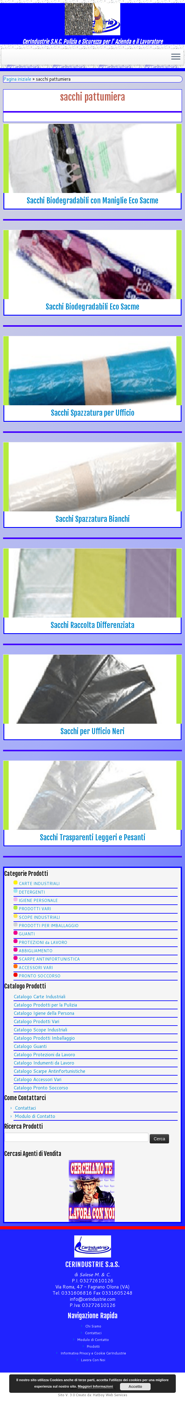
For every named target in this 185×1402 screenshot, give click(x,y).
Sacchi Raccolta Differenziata (92, 625)
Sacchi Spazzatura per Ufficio (92, 413)
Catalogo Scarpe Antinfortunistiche (49, 1071)
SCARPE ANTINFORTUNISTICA (49, 959)
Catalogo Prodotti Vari (36, 1021)
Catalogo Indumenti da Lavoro (43, 1063)
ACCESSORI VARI (36, 967)
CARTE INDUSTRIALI (39, 883)
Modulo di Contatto (35, 1116)
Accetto (135, 1387)
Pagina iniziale (17, 79)
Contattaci (25, 1108)
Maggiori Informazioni (95, 1386)
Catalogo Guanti (30, 1046)
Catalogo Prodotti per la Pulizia (45, 1005)
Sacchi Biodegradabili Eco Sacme (92, 306)
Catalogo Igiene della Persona (43, 1013)
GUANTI (27, 934)
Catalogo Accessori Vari (37, 1079)
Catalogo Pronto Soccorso (40, 1087)
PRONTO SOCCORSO (39, 976)
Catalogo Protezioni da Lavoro (44, 1054)
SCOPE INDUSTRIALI (39, 917)
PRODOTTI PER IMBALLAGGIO (49, 925)
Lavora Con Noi (93, 1360)
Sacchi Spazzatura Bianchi (93, 519)
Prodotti (93, 1346)
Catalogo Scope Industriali (40, 1029)
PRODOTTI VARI (35, 908)
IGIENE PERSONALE (38, 900)
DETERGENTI (32, 892)
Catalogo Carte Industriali (39, 996)
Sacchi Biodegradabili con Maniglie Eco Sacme (92, 200)
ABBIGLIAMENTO (35, 950)
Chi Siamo (93, 1326)
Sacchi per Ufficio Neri (92, 731)
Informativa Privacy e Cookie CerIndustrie (93, 1353)
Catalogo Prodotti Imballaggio (44, 1038)
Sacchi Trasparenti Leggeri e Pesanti (92, 837)
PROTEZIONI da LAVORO (43, 942)
